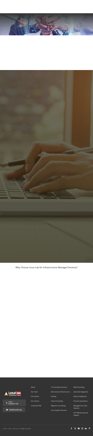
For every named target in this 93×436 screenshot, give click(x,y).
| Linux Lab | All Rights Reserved (21, 428)
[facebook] (71, 428)
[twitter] (75, 428)
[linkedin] (86, 428)
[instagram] (82, 428)
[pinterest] (89, 428)
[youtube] (79, 428)
